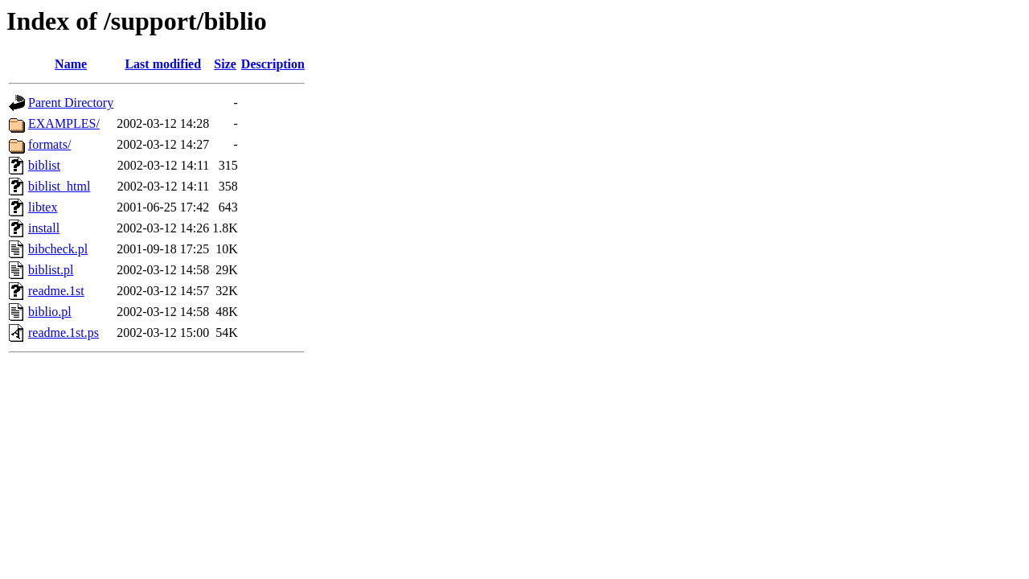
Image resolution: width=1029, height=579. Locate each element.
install (43, 228)
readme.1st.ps (63, 332)
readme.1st (56, 291)
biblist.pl (50, 270)
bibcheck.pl (58, 249)
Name (71, 64)
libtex (42, 207)
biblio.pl (50, 311)
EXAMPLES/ (64, 123)
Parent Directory (70, 102)
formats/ (49, 144)
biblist (44, 165)
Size (225, 64)
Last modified (163, 64)
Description (273, 64)
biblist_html (59, 186)
